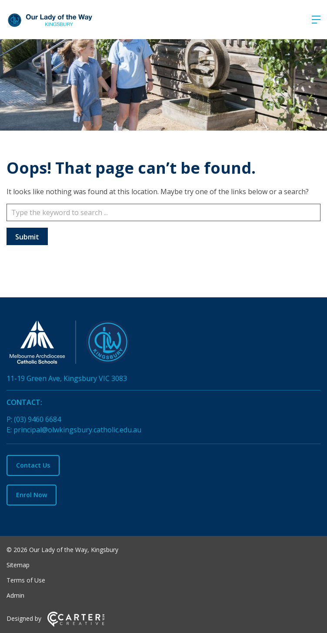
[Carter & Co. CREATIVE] (75, 624)
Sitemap (18, 565)
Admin (15, 595)
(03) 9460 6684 (37, 419)
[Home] (163, 344)
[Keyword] (163, 212)
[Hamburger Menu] (316, 20)
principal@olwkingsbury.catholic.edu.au (77, 429)
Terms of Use (26, 580)
